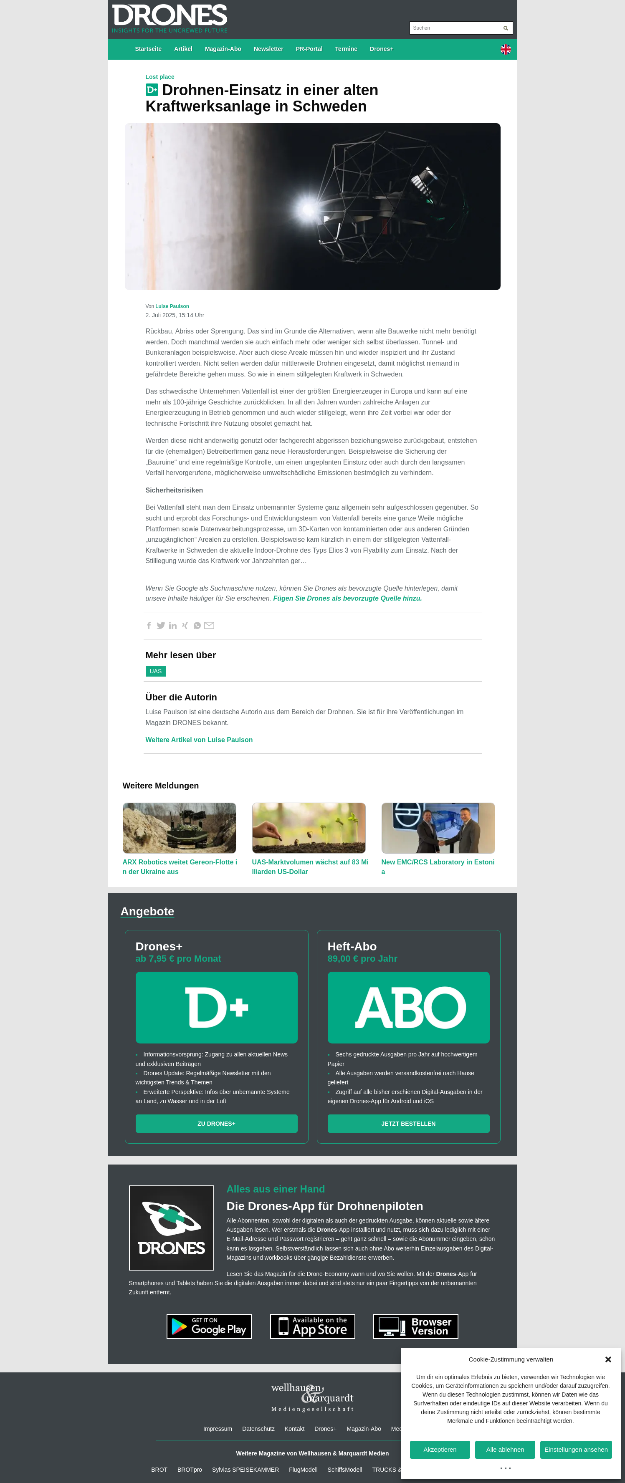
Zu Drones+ (216, 1123)
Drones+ (381, 48)
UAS (156, 671)
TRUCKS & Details (396, 1469)
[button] (608, 1359)
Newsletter (268, 48)
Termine (346, 48)
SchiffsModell (345, 1469)
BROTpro (189, 1469)
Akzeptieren (439, 1449)
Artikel (183, 48)
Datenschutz (258, 1428)
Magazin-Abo (223, 48)
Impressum (217, 1428)
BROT (159, 1469)
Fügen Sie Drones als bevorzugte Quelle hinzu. (347, 598)
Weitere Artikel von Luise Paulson (199, 739)
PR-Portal (309, 48)
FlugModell (303, 1469)
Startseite (148, 48)
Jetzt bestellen (409, 1123)
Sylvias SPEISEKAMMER (245, 1469)
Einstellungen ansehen (576, 1449)
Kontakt (294, 1428)
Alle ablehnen (505, 1449)
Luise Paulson (172, 306)
